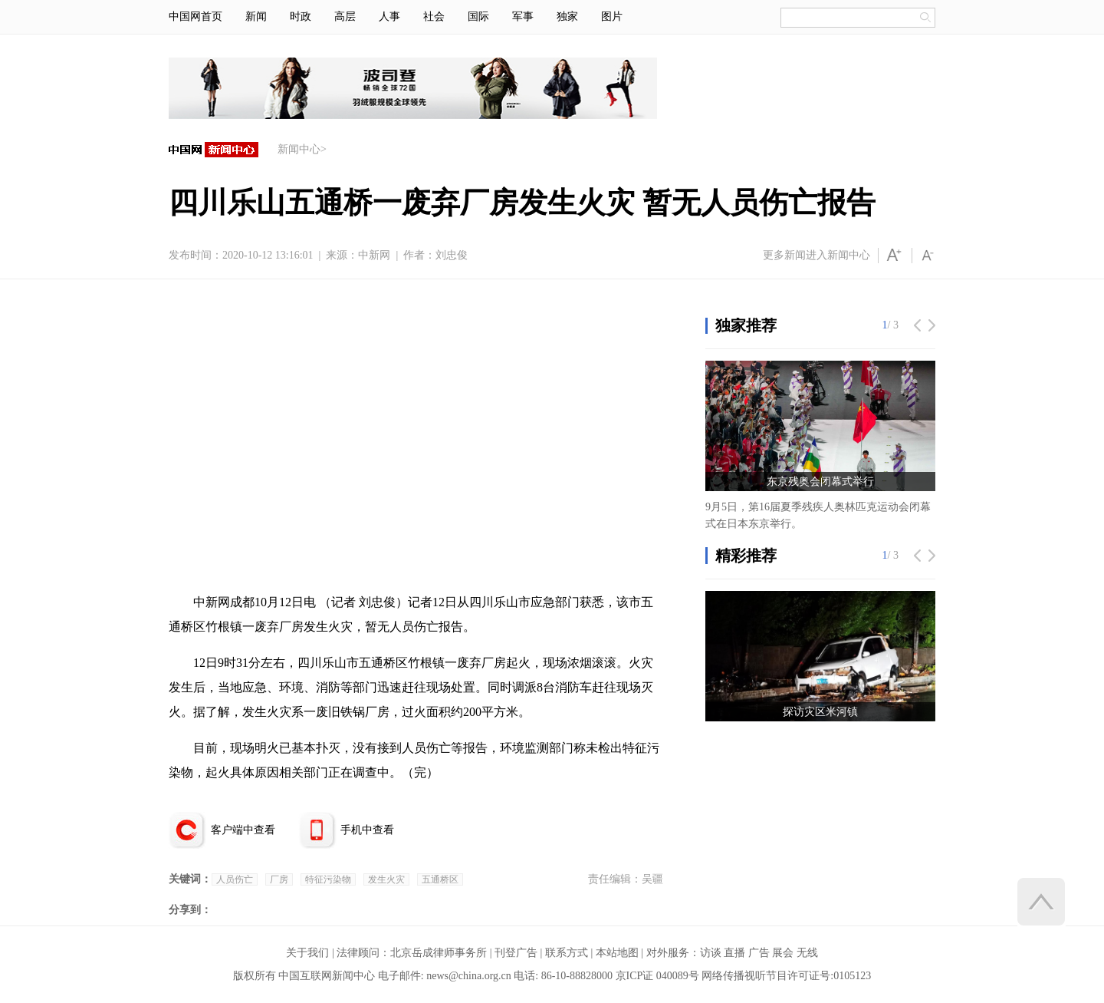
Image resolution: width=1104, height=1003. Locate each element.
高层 (345, 16)
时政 (300, 16)
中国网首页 (195, 16)
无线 (807, 952)
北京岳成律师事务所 (438, 952)
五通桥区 (440, 879)
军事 (523, 16)
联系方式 (566, 952)
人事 (389, 16)
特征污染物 (328, 879)
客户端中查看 (243, 830)
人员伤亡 (234, 879)
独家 (567, 16)
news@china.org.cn (468, 976)
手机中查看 (367, 830)
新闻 (256, 16)
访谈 (710, 952)
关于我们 (307, 952)
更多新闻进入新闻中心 (816, 255)
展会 (783, 952)
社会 (434, 16)
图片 (612, 16)
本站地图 (617, 952)
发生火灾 (386, 879)
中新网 (374, 255)
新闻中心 (299, 149)
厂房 (279, 879)
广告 (759, 952)
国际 (478, 16)
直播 (734, 952)
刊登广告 (516, 952)
